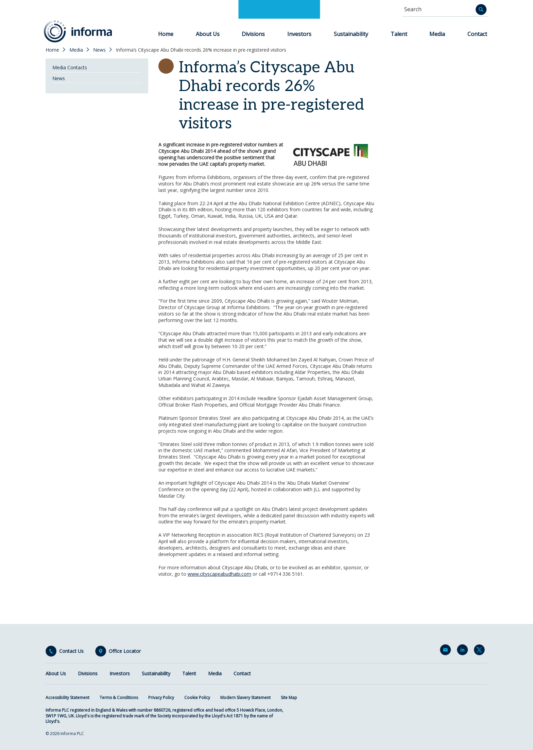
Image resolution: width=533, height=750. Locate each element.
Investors (299, 34)
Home (165, 34)
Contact (477, 34)
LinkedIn (463, 651)
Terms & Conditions (119, 697)
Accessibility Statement (67, 697)
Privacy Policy (161, 697)
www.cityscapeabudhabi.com (219, 574)
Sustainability (351, 34)
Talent (399, 34)
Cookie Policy (197, 697)
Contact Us (71, 651)
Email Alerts (446, 651)
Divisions (253, 34)
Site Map (289, 697)
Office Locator (125, 651)
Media (437, 34)
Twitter (480, 651)
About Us (208, 34)
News (99, 50)
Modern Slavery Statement (245, 697)
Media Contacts (69, 67)
